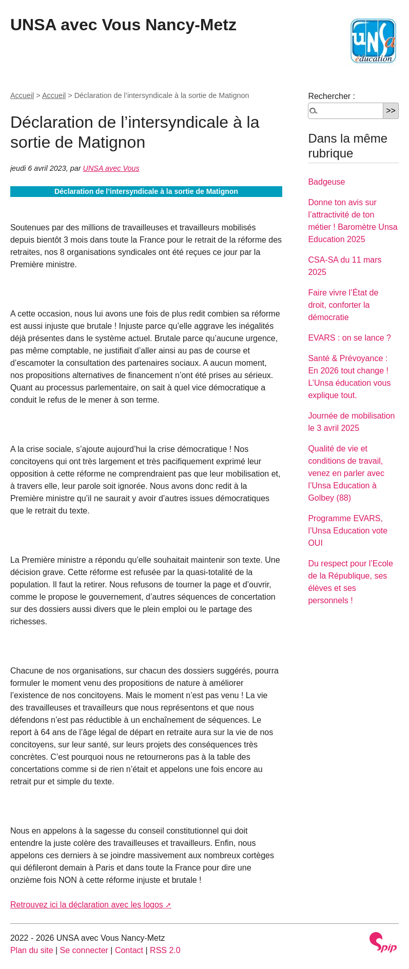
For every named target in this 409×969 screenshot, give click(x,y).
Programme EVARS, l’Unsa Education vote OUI (347, 530)
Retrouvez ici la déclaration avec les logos (86, 904)
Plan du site (31, 950)
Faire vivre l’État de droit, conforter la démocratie (343, 305)
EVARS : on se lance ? (349, 337)
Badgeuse (326, 181)
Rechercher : (331, 96)
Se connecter (84, 950)
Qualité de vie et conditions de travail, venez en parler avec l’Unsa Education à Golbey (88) (346, 473)
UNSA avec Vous (111, 168)
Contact (129, 950)
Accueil (22, 95)
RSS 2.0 (165, 950)
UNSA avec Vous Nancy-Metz (123, 24)
